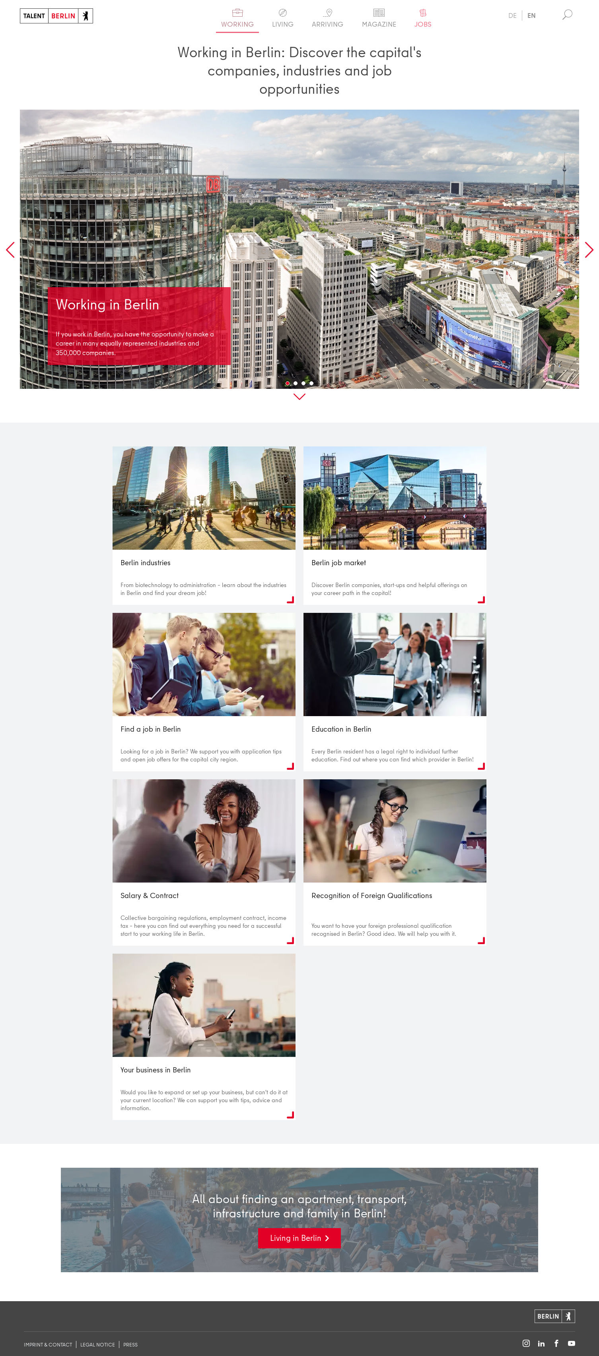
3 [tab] (303, 388)
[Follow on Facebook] (556, 1344)
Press (130, 1344)
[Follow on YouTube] (571, 1344)
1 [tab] (288, 388)
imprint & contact (48, 1344)
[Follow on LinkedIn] (541, 1344)
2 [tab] (296, 388)
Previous (10, 255)
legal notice (97, 1344)
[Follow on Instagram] (526, 1344)
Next (589, 255)
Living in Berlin (295, 1243)
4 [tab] (311, 388)
